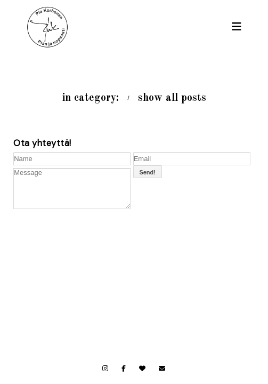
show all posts (172, 98)
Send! (147, 172)
